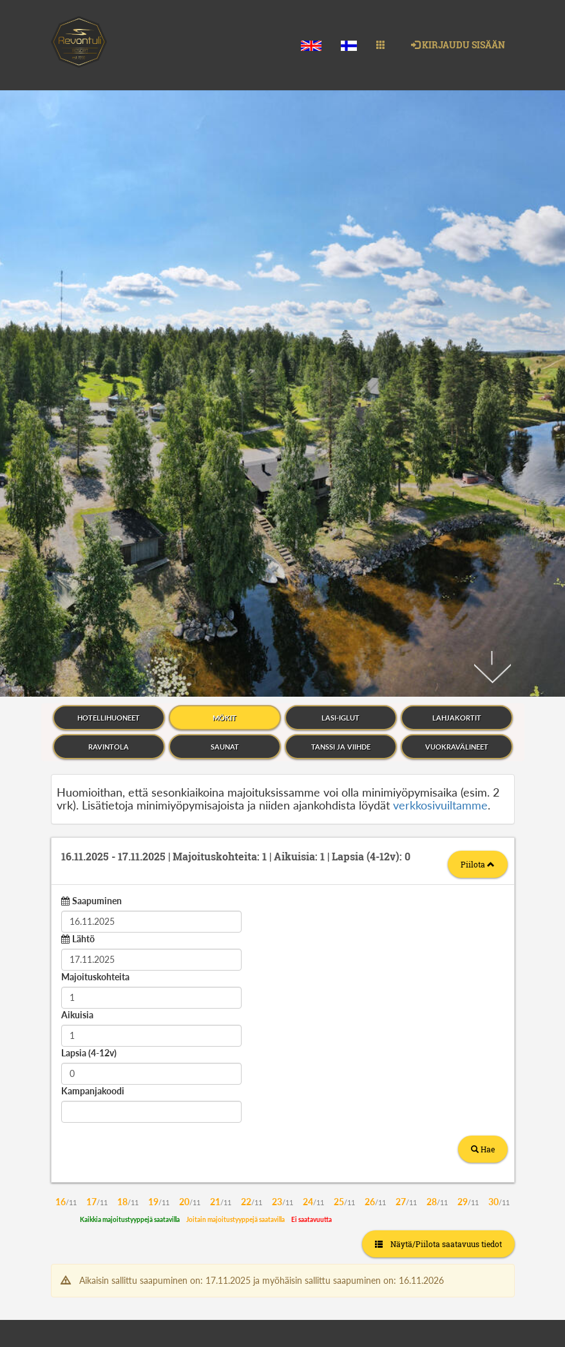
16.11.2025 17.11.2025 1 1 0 (235, 551)
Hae (483, 844)
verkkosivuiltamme (440, 500)
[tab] (283, 556)
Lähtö (83, 633)
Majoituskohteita (95, 671)
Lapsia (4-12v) (89, 747)
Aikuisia (77, 709)
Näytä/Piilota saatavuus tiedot (438, 939)
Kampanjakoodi (92, 785)
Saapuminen (97, 595)
